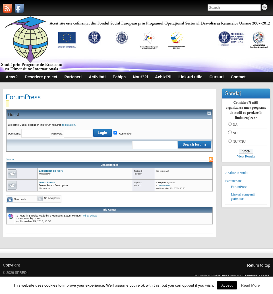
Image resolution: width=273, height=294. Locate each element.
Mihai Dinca (90, 215)
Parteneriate (233, 181)
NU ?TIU (239, 142)
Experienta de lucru (51, 170)
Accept (227, 285)
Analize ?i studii (236, 173)
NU (235, 133)
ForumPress (239, 187)
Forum (10, 159)
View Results (246, 156)
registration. (69, 124)
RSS (211, 159)
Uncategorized (109, 164)
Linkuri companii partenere (243, 196)
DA (235, 125)
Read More (250, 285)
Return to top (258, 265)
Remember (122, 133)
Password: (81, 133)
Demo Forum (47, 182)
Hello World (164, 185)
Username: (29, 133)
